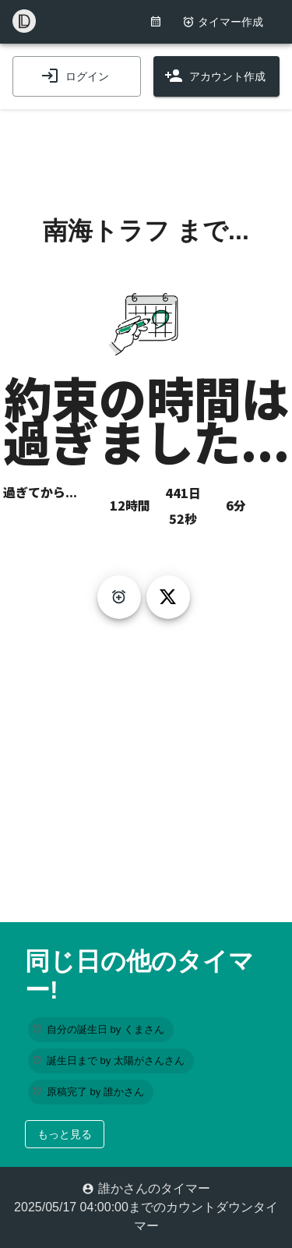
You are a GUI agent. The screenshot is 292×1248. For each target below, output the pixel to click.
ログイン (74, 76)
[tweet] (168, 597)
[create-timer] (119, 597)
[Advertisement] (146, 148)
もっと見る (64, 1134)
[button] (101, 1029)
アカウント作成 (215, 76)
